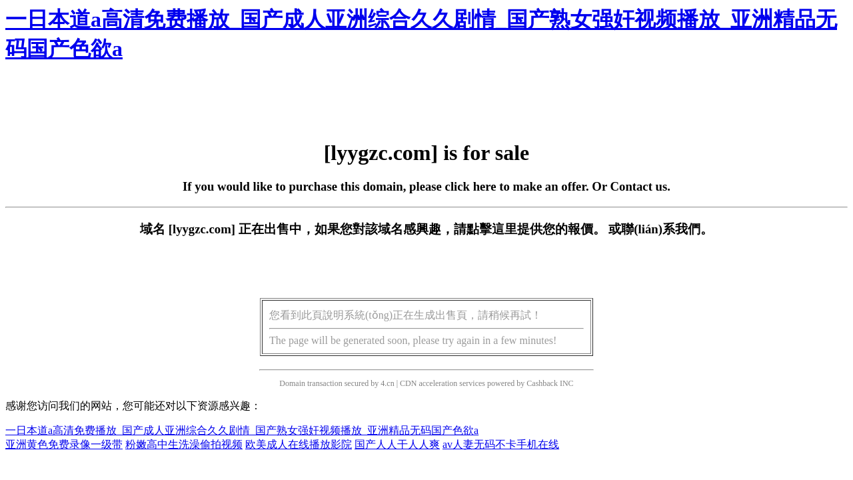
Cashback (542, 383)
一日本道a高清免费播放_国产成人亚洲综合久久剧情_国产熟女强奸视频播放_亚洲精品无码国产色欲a (241, 430)
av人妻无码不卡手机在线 (500, 444)
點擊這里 (491, 229)
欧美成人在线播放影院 (298, 444)
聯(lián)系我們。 (667, 229)
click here (470, 186)
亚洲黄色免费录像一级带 (64, 444)
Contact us (639, 186)
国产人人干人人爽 (397, 444)
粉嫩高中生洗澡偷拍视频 (184, 444)
